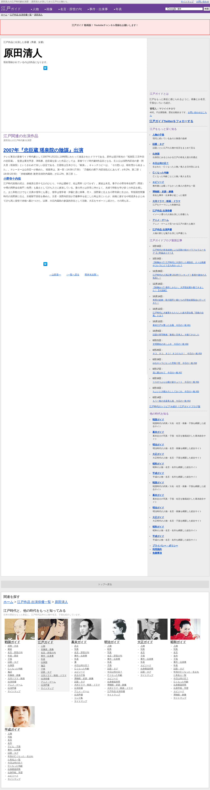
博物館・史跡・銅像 (162, 191)
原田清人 (38, 14)
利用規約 (157, 549)
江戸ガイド (53, 640)
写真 (76, 649)
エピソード (158, 182)
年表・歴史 (13, 656)
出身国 (155, 153)
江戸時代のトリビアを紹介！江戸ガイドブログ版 (174, 406)
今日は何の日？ (160, 163)
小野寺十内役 (12, 178)
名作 (176, 656)
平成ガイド (158, 473)
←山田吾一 (55, 274)
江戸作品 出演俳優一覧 (21, 14)
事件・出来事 (98, 9)
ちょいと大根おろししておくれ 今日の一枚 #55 (176, 391)
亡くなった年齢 (160, 172)
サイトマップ (187, 1)
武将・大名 (13, 646)
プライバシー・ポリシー (165, 545)
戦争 (109, 649)
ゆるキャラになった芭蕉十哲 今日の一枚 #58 (175, 363)
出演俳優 (12, 682)
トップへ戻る (105, 584)
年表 (119, 9)
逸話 (10, 672)
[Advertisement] (74, 102)
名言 (143, 652)
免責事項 (157, 553)
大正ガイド (158, 454)
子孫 (10, 659)
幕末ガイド (158, 432)
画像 (49, 9)
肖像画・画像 (14, 675)
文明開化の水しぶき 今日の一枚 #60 (171, 344)
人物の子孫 (158, 134)
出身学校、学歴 (181, 688)
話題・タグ (158, 144)
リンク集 (78, 698)
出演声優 (12, 688)
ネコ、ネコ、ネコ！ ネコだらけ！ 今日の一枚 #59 (177, 353)
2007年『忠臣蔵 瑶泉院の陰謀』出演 (43, 150)
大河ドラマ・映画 (16, 678)
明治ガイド (158, 444)
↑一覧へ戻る (72, 274)
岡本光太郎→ (92, 274)
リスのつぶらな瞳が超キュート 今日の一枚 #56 (176, 382)
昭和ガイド (158, 463)
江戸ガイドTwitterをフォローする (171, 121)
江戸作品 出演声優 (162, 229)
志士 (76, 646)
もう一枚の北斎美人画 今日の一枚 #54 (172, 401)
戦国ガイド (158, 419)
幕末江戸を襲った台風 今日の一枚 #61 (172, 325)
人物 (36, 9)
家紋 (10, 649)
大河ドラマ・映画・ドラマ (166, 201)
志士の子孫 (79, 675)
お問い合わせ (202, 1)
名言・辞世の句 (71, 9)
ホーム (4, 14)
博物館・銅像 (180, 694)
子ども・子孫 (14, 746)
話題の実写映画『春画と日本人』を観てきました (176, 334)
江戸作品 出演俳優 (162, 210)
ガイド (11, 8)
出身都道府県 (113, 682)
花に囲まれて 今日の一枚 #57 (167, 372)
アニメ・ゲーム (160, 220)
